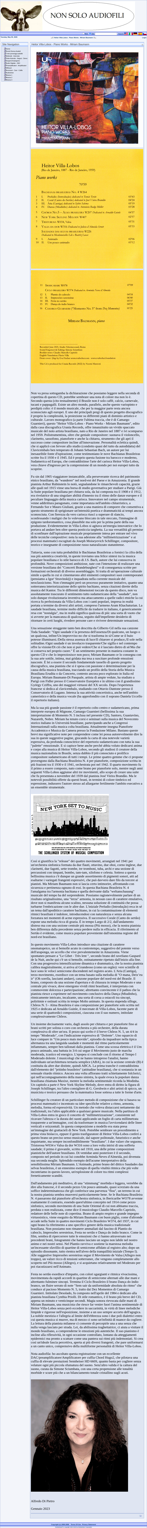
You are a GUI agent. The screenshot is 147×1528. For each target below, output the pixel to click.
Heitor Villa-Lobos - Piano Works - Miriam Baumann (73, 37)
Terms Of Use (76, 1524)
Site (92, 34)
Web (86, 34)
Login (144, 37)
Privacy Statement (89, 1524)
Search (121, 34)
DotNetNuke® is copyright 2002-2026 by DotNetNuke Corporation (73, 1527)
